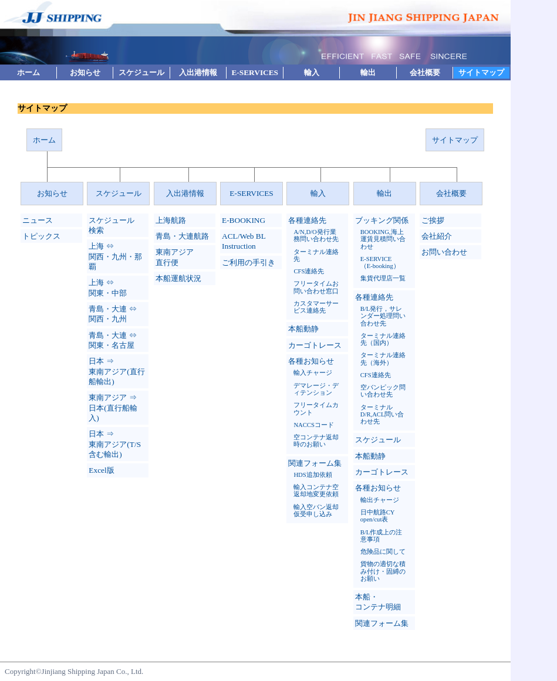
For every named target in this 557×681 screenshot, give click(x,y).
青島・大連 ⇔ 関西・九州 (112, 313)
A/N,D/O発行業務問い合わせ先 (316, 235)
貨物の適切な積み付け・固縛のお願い (383, 571)
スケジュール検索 (111, 225)
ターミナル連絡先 (316, 255)
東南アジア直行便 (175, 257)
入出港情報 (198, 72)
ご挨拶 (432, 220)
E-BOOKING (243, 220)
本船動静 (303, 328)
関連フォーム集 (315, 463)
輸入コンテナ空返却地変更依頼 (316, 490)
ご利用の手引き (248, 262)
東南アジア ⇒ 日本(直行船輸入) (113, 407)
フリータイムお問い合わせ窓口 (316, 287)
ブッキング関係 (382, 220)
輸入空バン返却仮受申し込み (316, 510)
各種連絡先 (307, 220)
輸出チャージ (379, 500)
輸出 (368, 72)
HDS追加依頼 (312, 475)
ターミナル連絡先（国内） (383, 339)
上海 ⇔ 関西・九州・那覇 (115, 256)
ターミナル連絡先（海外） (383, 358)
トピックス (41, 236)
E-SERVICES (254, 72)
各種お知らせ (311, 361)
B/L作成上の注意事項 (381, 536)
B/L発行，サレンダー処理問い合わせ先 (383, 316)
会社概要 (425, 72)
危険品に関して (383, 551)
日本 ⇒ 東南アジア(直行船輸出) (116, 371)
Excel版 (101, 470)
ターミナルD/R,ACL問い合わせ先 (382, 414)
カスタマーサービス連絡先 (316, 307)
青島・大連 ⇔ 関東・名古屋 (112, 340)
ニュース (37, 220)
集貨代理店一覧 (383, 278)
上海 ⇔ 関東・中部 (108, 287)
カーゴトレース (315, 345)
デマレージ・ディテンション (316, 389)
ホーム (28, 72)
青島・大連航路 (182, 236)
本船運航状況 (178, 278)
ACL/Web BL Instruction (243, 241)
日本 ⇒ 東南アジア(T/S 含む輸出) (115, 444)
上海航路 (171, 220)
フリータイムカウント (316, 408)
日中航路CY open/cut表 (377, 516)
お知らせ (85, 72)
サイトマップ (481, 72)
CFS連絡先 (308, 271)
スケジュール (141, 72)
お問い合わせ (444, 252)
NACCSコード (313, 425)
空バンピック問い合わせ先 (383, 391)
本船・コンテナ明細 (378, 601)
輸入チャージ (312, 373)
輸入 (311, 72)
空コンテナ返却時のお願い (316, 441)
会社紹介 (436, 236)
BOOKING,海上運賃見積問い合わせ (383, 239)
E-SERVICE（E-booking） (380, 262)
